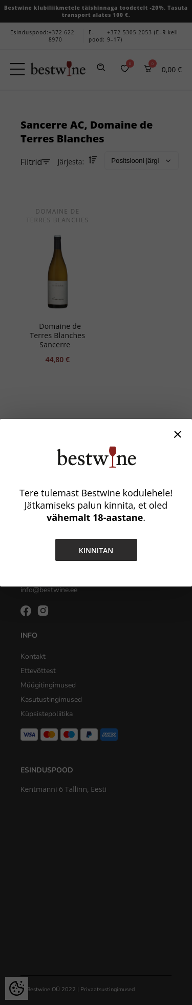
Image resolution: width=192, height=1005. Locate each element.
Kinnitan (96, 550)
